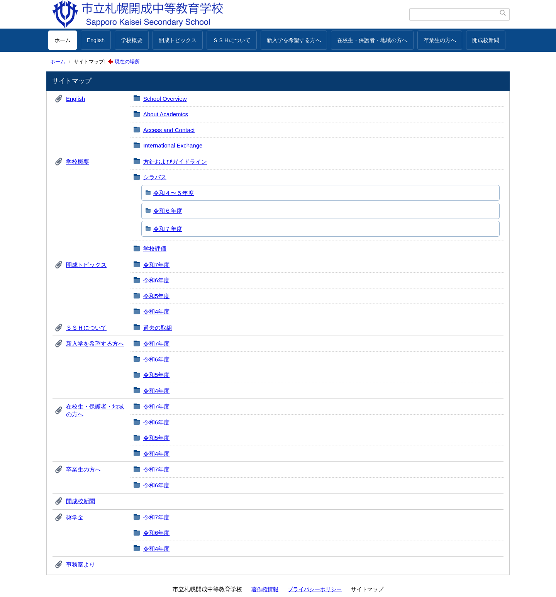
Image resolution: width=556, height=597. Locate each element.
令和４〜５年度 (173, 193)
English (96, 40)
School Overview (165, 98)
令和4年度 (156, 311)
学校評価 (154, 248)
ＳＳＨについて (232, 40)
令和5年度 (156, 296)
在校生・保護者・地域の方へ (372, 40)
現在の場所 (127, 61)
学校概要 (131, 40)
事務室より (80, 564)
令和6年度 (156, 280)
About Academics (165, 114)
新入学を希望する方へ (294, 40)
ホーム (62, 40)
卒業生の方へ (440, 40)
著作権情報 (264, 589)
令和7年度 (156, 264)
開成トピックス (178, 40)
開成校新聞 (485, 40)
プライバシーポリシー (315, 589)
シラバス (154, 177)
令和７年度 (167, 229)
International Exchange (172, 145)
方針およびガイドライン (175, 161)
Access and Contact (169, 130)
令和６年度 (167, 210)
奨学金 (74, 517)
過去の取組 (157, 327)
